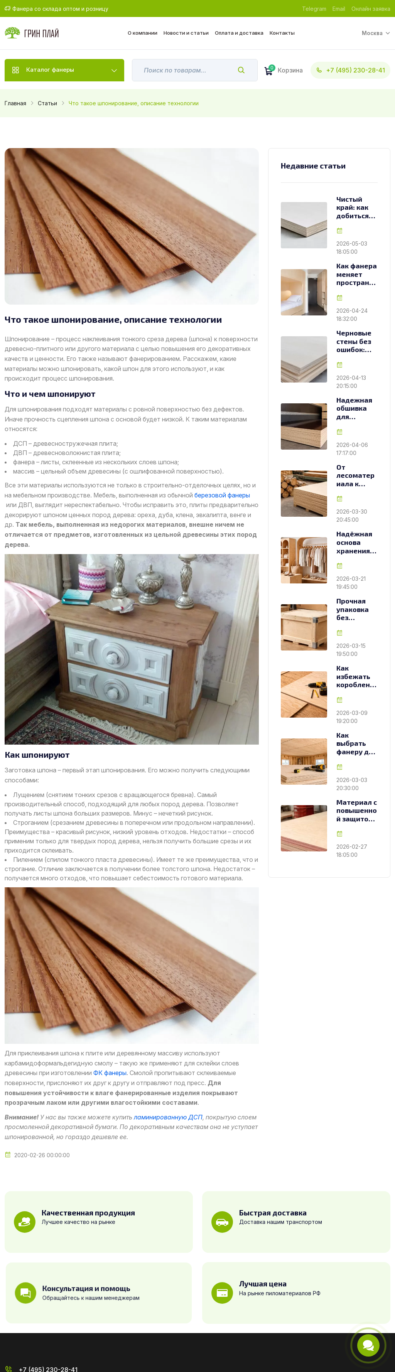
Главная (15, 103)
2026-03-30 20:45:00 (351, 515)
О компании (142, 33)
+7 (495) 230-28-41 (350, 70)
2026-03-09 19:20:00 (352, 717)
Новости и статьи (185, 33)
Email (339, 8)
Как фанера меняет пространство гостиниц (356, 274)
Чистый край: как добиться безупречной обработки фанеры (356, 207)
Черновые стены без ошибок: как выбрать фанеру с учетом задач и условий (353, 341)
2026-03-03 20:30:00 (351, 784)
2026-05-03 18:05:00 (351, 247)
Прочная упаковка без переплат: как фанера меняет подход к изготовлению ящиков (356, 609)
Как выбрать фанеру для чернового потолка (356, 743)
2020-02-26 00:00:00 (42, 1155)
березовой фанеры (222, 495)
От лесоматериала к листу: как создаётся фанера (355, 475)
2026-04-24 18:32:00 (352, 314)
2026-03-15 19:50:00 (351, 649)
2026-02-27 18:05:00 (351, 850)
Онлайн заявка (370, 8)
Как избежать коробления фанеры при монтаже (355, 676)
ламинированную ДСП (168, 1117)
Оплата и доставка (238, 33)
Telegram (314, 8)
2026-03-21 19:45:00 (351, 582)
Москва (372, 33)
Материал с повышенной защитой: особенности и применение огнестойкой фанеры (356, 810)
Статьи (47, 103)
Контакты (281, 33)
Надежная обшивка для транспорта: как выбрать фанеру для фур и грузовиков (356, 408)
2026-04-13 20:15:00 (351, 381)
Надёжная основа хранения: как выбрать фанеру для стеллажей (356, 542)
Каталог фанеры (51, 70)
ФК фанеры (110, 1073)
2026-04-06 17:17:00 (352, 449)
